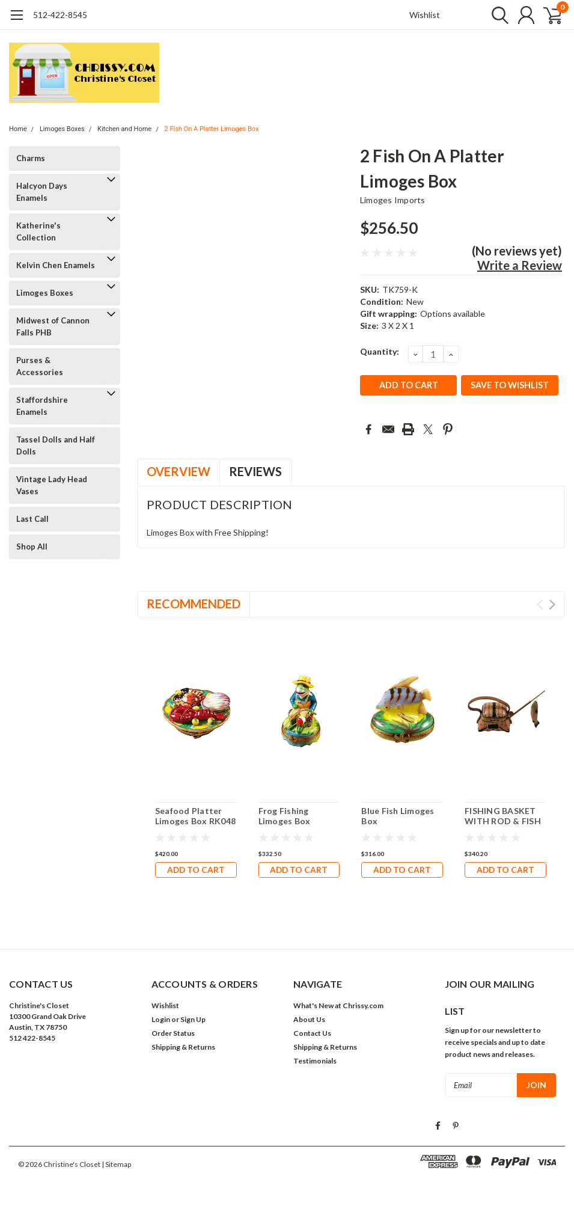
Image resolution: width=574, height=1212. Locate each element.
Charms (30, 158)
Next (552, 604)
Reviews (255, 471)
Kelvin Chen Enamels (55, 265)
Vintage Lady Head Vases (51, 485)
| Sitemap (116, 1163)
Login (160, 1019)
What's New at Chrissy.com (338, 1005)
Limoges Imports (393, 200)
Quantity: (379, 351)
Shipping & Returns (183, 1046)
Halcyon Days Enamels (41, 192)
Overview (178, 471)
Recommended (193, 603)
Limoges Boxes (62, 129)
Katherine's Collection (38, 231)
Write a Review (519, 265)
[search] (494, 15)
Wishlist (424, 15)
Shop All (31, 546)
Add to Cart (195, 870)
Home (18, 129)
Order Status (173, 1033)
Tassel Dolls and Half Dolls (55, 445)
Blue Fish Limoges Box (397, 816)
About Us (309, 1019)
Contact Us (312, 1033)
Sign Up (193, 1019)
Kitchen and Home (124, 129)
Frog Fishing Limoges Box (284, 816)
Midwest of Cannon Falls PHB (53, 326)
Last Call (32, 519)
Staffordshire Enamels (42, 406)
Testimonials (315, 1060)
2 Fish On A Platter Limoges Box (211, 129)
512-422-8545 (60, 15)
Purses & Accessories (39, 366)
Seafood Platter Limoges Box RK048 (195, 816)
